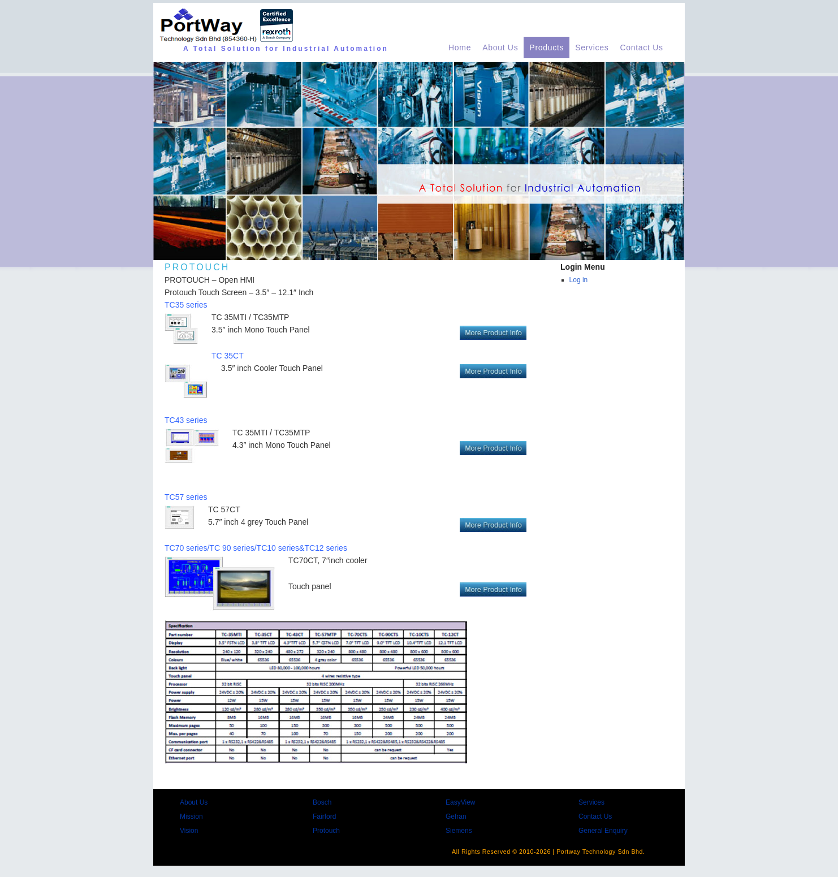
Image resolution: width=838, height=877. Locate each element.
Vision (189, 831)
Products (546, 47)
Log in (578, 280)
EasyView (460, 802)
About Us (500, 47)
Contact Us (641, 47)
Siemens (459, 831)
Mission (191, 816)
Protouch (326, 831)
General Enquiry (603, 831)
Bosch (322, 802)
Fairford (324, 816)
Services (591, 47)
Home (459, 47)
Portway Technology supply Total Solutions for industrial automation (282, 844)
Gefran (456, 816)
